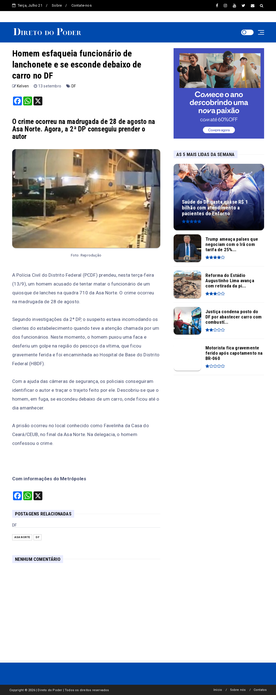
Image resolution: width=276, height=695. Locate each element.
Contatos (260, 689)
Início (217, 689)
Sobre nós (238, 689)
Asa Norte (22, 537)
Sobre (57, 5)
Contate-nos (81, 5)
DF (73, 86)
